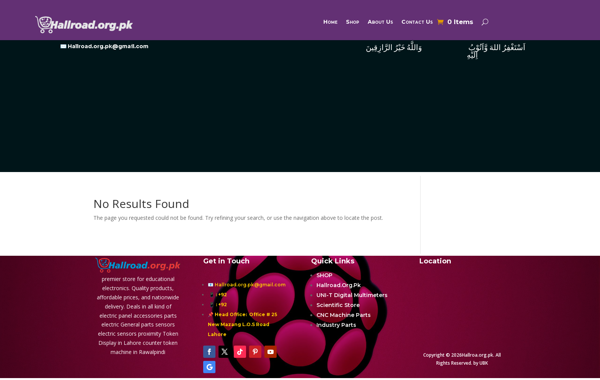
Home (330, 22)
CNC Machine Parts (343, 315)
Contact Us (417, 22)
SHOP (324, 275)
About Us (380, 22)
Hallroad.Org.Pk (338, 285)
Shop (352, 22)
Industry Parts (336, 325)
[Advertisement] (300, 118)
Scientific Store (338, 305)
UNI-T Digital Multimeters (352, 295)
